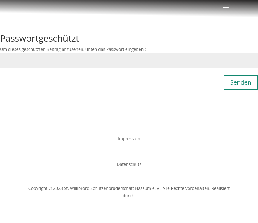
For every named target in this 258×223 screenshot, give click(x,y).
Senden (240, 82)
